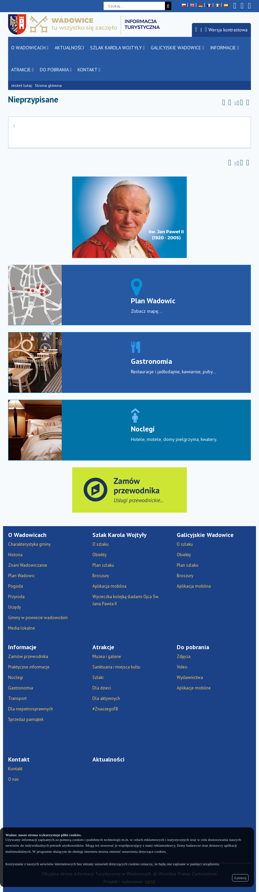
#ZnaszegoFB (105, 709)
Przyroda (16, 597)
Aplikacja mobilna (109, 586)
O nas (13, 779)
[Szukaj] (168, 6)
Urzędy (14, 607)
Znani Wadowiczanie (27, 565)
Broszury (100, 576)
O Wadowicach (30, 48)
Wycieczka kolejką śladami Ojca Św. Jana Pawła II (125, 600)
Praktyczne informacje (29, 667)
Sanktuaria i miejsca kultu (116, 667)
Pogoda (15, 586)
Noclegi (143, 428)
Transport (17, 698)
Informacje (224, 48)
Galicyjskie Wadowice (177, 48)
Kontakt (89, 70)
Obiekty (99, 555)
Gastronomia (151, 361)
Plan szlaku (103, 565)
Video (182, 667)
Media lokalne (21, 628)
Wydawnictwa (190, 677)
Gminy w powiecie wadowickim (38, 617)
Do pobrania (55, 70)
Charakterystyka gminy (29, 544)
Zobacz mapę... (146, 311)
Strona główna (48, 85)
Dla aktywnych (106, 698)
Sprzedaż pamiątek (26, 719)
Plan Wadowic (153, 300)
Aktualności (69, 48)
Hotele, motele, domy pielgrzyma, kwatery (173, 439)
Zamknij (240, 878)
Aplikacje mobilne (194, 688)
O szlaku (100, 544)
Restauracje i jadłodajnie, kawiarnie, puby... (173, 372)
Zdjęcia (184, 656)
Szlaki (98, 677)
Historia (15, 555)
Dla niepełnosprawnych (30, 709)
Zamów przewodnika (28, 656)
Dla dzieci (101, 688)
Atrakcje (22, 70)
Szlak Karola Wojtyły (117, 48)
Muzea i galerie (106, 656)
